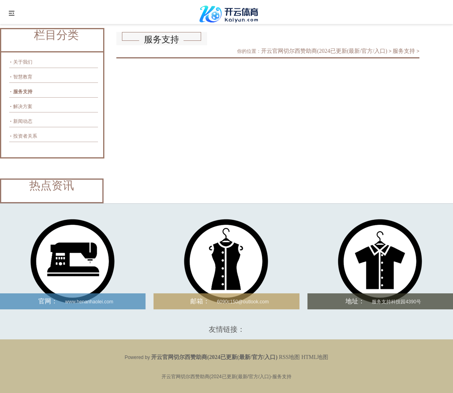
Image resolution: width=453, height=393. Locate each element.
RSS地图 (289, 357)
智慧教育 (22, 77)
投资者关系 (25, 136)
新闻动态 (22, 121)
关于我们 (22, 62)
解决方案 (22, 106)
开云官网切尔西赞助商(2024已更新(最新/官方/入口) (324, 51)
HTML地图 (315, 357)
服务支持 (22, 91)
